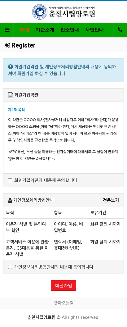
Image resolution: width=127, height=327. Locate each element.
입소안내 (69, 30)
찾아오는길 (64, 303)
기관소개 (45, 30)
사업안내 (94, 30)
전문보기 (111, 200)
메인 (24, 30)
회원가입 (63, 285)
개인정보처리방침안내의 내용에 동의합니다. (51, 267)
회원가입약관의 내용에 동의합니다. (43, 180)
